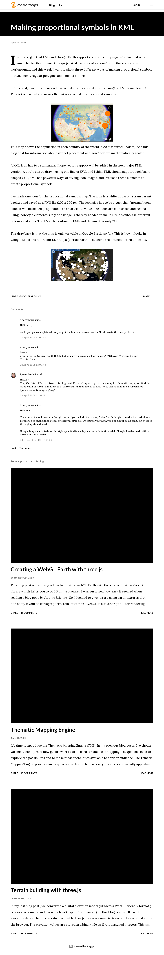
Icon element (136, 88)
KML (40, 296)
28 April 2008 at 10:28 (32, 395)
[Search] (137, 5)
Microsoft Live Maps (52, 240)
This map (17, 147)
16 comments (29, 933)
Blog (52, 5)
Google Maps (20, 240)
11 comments (29, 612)
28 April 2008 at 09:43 (33, 364)
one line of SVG (75, 171)
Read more (146, 612)
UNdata (129, 147)
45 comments (29, 773)
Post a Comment (21, 447)
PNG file (50, 202)
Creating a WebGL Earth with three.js (57, 569)
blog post (66, 383)
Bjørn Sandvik (28, 374)
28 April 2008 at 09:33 (33, 337)
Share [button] (146, 296)
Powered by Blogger (82, 946)
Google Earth (28, 296)
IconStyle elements (33, 215)
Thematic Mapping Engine (43, 729)
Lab (61, 5)
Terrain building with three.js (46, 890)
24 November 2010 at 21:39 (36, 439)
